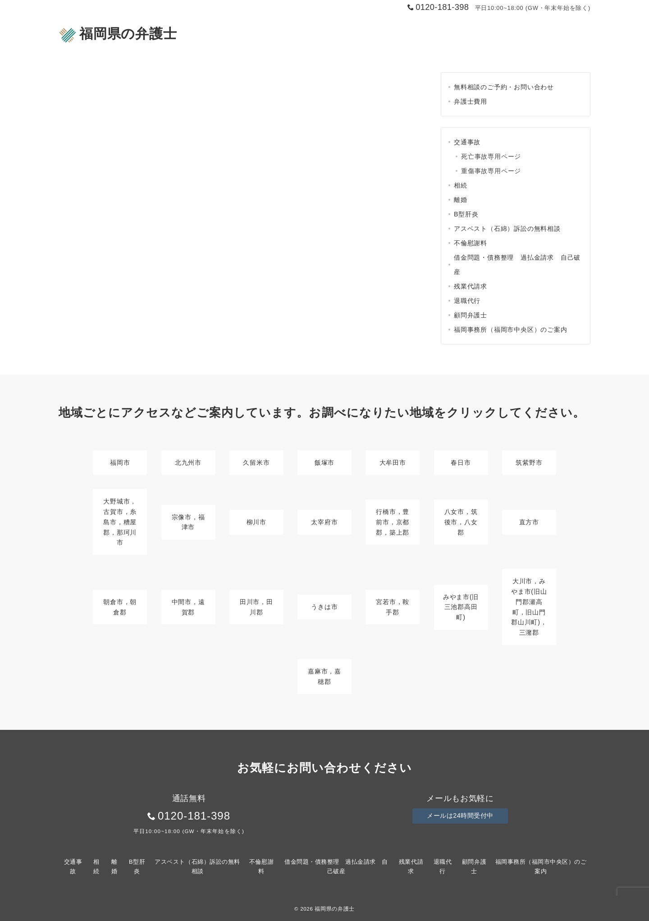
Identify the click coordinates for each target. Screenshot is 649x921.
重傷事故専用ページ (491, 170)
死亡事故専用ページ (491, 156)
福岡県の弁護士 (118, 33)
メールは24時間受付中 (460, 816)
